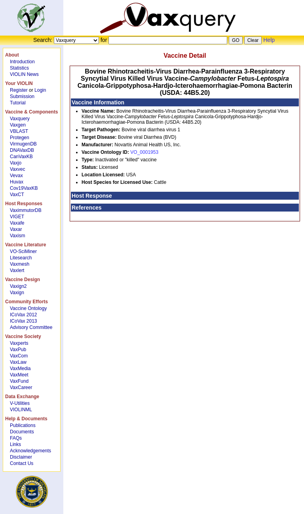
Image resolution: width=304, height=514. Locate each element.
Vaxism (17, 235)
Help (269, 40)
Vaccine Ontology (28, 308)
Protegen (19, 137)
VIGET (17, 216)
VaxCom (19, 356)
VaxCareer (21, 387)
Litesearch (21, 258)
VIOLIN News (24, 74)
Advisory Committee (31, 327)
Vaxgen (18, 125)
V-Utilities (20, 403)
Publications (23, 425)
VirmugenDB (23, 144)
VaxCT (17, 194)
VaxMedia (20, 368)
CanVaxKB (21, 156)
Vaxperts (19, 343)
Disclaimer (21, 457)
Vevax (16, 175)
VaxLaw (18, 362)
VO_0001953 (144, 152)
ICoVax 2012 (23, 314)
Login (40, 90)
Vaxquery (20, 118)
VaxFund (19, 381)
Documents (22, 432)
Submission (22, 96)
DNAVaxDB (22, 150)
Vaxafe (17, 223)
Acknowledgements (30, 451)
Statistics (19, 68)
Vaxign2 (18, 286)
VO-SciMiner (23, 251)
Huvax (16, 182)
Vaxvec (17, 169)
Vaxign (17, 292)
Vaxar (16, 229)
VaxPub (18, 349)
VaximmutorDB (26, 210)
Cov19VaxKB (24, 188)
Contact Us (21, 463)
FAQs (16, 438)
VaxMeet (19, 375)
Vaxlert (17, 270)
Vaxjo (15, 163)
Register (19, 90)
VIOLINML (21, 409)
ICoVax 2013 (23, 321)
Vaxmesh (19, 264)
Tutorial (18, 103)
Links (15, 444)
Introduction (22, 61)
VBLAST (19, 131)
